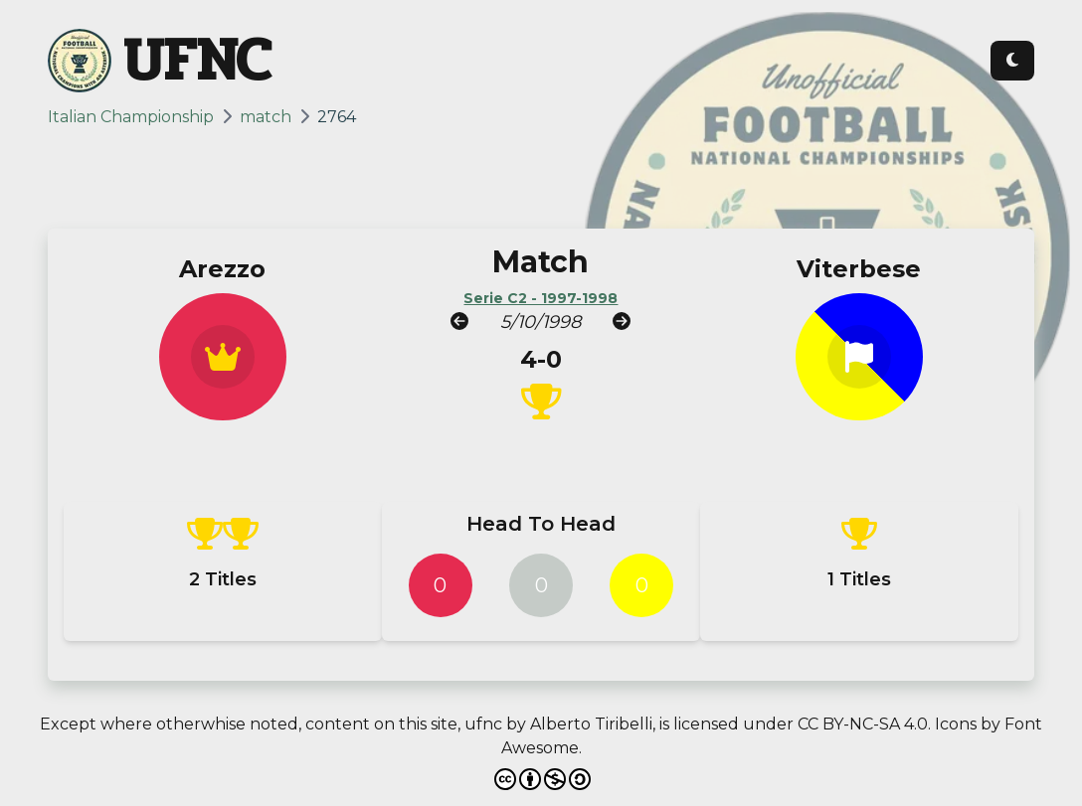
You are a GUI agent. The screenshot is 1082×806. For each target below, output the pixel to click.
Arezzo (222, 268)
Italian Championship (131, 116)
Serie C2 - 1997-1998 (540, 298)
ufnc (483, 724)
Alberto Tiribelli (591, 724)
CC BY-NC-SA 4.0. (864, 724)
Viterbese (859, 268)
